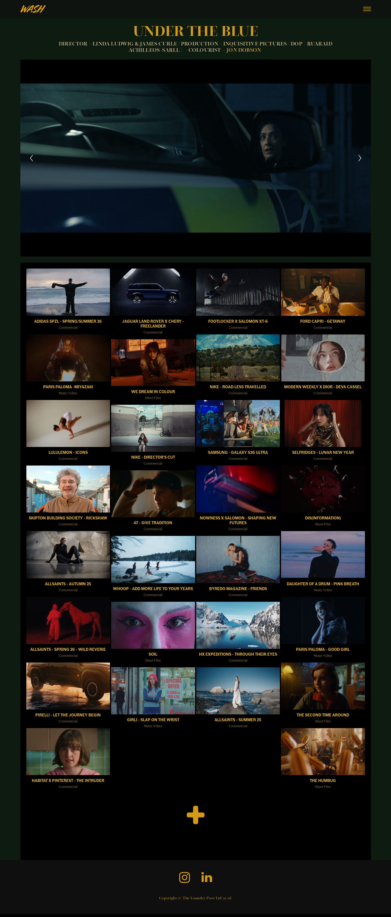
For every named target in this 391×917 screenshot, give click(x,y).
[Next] (359, 158)
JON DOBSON (244, 50)
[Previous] (31, 158)
